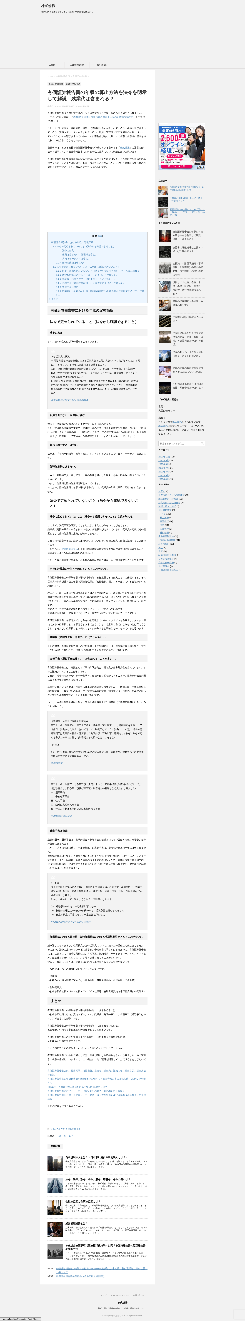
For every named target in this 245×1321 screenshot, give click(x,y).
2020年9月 (163, 460)
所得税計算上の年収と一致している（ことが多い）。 (87, 274)
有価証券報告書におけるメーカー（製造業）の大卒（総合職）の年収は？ (86, 1091)
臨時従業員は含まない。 (72, 262)
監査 (160, 551)
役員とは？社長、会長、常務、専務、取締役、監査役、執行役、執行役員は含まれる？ (188, 288)
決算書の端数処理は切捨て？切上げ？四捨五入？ (188, 249)
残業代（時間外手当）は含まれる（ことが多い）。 (86, 279)
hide (100, 236)
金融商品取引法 (77, 65)
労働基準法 (56, 763)
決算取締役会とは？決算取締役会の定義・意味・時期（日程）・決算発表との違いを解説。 (188, 339)
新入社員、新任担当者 (169, 502)
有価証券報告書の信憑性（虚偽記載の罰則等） (80, 1276)
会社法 (52, 65)
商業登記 (164, 521)
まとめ (53, 299)
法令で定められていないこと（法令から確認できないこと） (86, 266)
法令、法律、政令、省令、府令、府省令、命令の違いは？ (97, 1179)
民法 (160, 547)
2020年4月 (163, 479)
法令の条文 (65, 250)
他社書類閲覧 (165, 510)
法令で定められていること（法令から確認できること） (84, 246)
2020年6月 (163, 471)
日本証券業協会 (166, 559)
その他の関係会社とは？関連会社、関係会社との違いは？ (188, 385)
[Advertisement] (122, 38)
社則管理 (164, 532)
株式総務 (48, 6)
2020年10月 (164, 456)
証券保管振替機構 (167, 555)
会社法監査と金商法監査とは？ (82, 1201)
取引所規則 (102, 65)
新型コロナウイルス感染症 (171, 495)
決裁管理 (164, 529)
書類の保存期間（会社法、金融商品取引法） (188, 303)
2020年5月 (163, 475)
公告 (162, 525)
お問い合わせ (138, 1295)
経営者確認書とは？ (76, 1223)
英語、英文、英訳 (167, 506)
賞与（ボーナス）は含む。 (73, 258)
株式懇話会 (163, 566)
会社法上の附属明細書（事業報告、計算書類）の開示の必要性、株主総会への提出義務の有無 (188, 269)
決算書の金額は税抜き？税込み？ (188, 319)
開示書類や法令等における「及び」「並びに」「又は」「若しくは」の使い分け (187, 212)
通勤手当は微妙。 (68, 287)
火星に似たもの (65, 1136)
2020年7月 (163, 468)
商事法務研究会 (166, 562)
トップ (103, 1295)
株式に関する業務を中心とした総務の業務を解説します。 (122, 1308)
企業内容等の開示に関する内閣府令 (69, 400)
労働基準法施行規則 (61, 815)
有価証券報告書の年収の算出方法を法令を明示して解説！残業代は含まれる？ (188, 235)
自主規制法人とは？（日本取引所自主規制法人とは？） (96, 1157)
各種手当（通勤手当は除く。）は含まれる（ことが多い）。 (90, 283)
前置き (161, 491)
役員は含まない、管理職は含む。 (76, 254)
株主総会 (164, 517)
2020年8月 (163, 464)
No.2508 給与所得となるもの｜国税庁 (71, 921)
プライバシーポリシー (119, 1295)
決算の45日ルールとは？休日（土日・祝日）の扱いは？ (188, 354)
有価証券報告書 (57, 1129)
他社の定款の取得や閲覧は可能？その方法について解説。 (188, 370)
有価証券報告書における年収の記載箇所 (71, 242)
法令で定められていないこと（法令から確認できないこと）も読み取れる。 (99, 270)
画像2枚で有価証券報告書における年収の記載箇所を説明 (103, 117)
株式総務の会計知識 (168, 499)
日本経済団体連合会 (168, 570)
